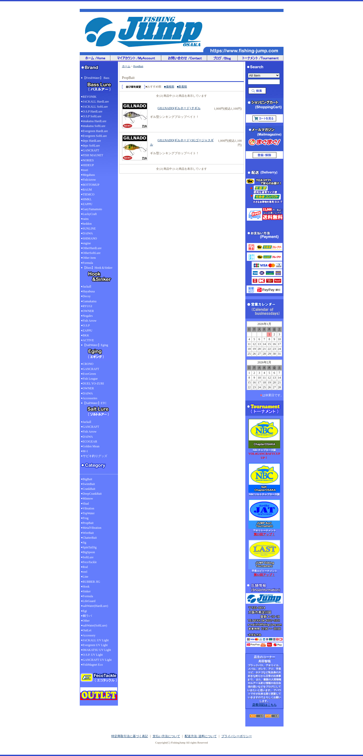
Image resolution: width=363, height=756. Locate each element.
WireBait (88, 533)
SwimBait (89, 484)
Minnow (88, 498)
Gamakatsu (90, 301)
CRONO (88, 364)
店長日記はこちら (264, 705)
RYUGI (87, 306)
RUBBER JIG (91, 581)
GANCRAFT (91, 150)
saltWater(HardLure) (95, 606)
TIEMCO (89, 194)
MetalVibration (92, 528)
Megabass (89, 175)
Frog (86, 518)
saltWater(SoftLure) (95, 625)
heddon (87, 223)
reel (85, 572)
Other (86, 620)
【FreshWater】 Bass (99, 85)
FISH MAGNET (93, 155)
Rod (85, 567)
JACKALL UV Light (96, 640)
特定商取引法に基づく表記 (129, 736)
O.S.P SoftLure (92, 116)
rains (86, 219)
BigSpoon (89, 552)
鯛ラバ (87, 616)
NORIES (88, 160)
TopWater (89, 513)
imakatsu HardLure (94, 121)
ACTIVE (88, 340)
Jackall (87, 286)
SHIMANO (90, 238)
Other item (89, 258)
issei (85, 170)
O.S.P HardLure (92, 111)
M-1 (85, 451)
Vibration (88, 508)
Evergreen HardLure (95, 131)
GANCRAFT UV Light (97, 660)
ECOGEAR (90, 441)
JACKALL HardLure (96, 101)
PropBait (88, 523)
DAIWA (88, 233)
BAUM (87, 189)
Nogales (88, 316)
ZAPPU (87, 204)
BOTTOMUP (91, 185)
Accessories (90, 398)
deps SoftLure (91, 145)
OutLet (87, 630)
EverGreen (89, 374)
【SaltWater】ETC (99, 410)
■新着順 (182, 86)
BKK (86, 335)
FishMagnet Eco (93, 664)
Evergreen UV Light (95, 645)
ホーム (126, 66)
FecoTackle (90, 562)
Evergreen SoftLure (95, 136)
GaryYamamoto (92, 209)
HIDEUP (88, 165)
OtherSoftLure (92, 253)
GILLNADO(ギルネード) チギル (175, 108)
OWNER (88, 311)
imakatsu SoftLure (94, 126)
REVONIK (90, 96)
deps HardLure (92, 140)
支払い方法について (166, 736)
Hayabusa (89, 291)
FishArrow (89, 179)
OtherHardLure (92, 248)
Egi (85, 611)
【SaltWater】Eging (99, 352)
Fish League (90, 378)
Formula (88, 263)
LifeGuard (89, 601)
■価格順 (169, 86)
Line (85, 576)
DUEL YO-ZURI (93, 383)
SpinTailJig (90, 547)
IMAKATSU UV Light (97, 650)
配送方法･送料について (201, 736)
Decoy (87, 296)
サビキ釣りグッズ (95, 456)
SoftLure (88, 557)
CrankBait (89, 489)
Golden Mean (91, 446)
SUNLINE (89, 228)
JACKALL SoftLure (95, 106)
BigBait (87, 479)
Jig (84, 542)
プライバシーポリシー (236, 736)
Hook (86, 586)
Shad (86, 503)
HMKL (87, 199)
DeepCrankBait (92, 493)
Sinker (87, 591)
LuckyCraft (90, 214)
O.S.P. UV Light (93, 655)
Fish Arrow (90, 320)
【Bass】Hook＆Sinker (99, 275)
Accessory (89, 635)
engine (87, 243)
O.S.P (86, 325)
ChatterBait (90, 537)
